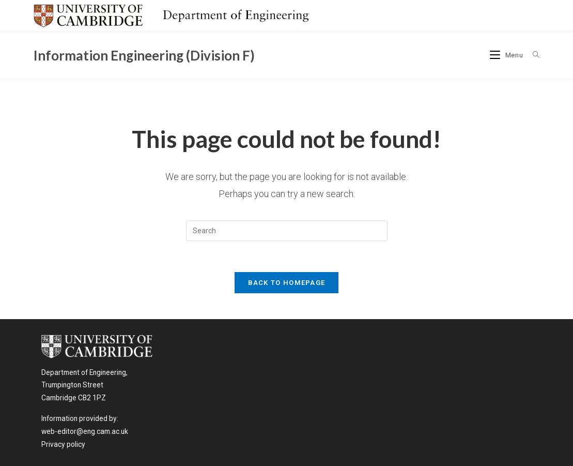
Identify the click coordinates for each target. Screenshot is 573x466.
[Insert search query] (287, 230)
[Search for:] (532, 55)
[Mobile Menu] (507, 55)
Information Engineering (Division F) (144, 55)
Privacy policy (63, 444)
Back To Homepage (287, 283)
